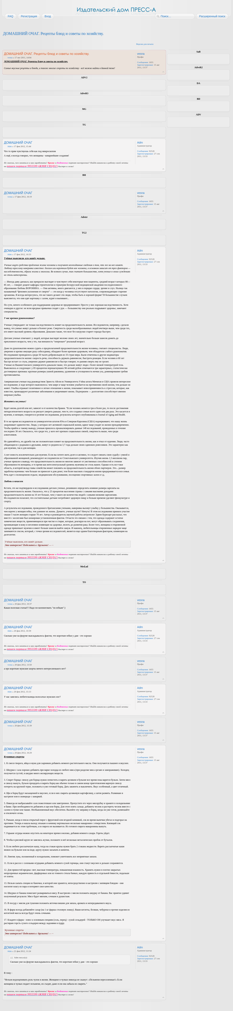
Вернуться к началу (163, 72)
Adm (9, 146)
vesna (10, 57)
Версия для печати (144, 44)
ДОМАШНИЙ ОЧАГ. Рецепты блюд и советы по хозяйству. (53, 33)
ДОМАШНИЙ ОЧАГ (18, 142)
